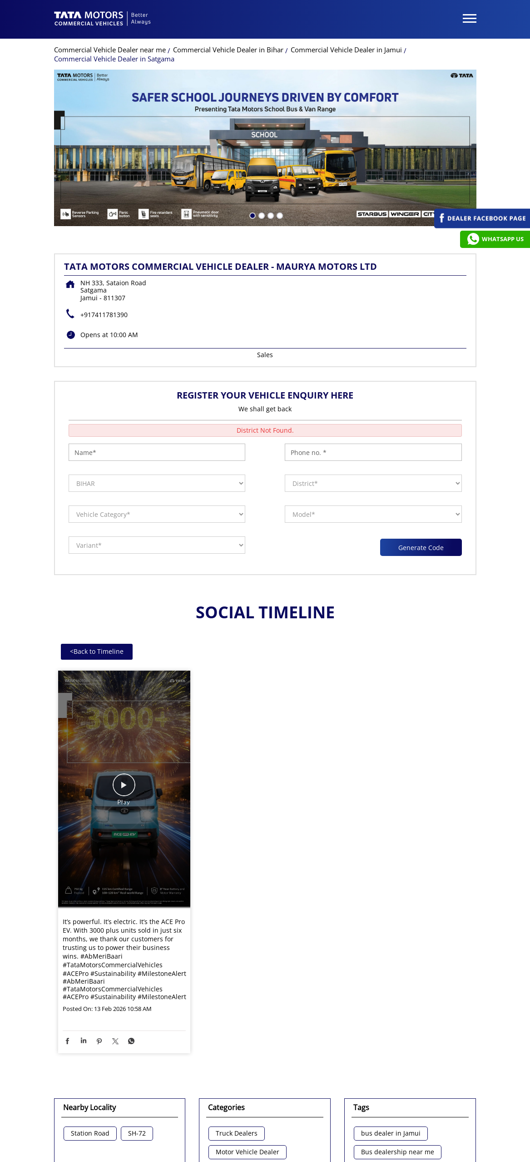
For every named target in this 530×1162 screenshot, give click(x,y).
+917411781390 (104, 212)
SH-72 (137, 1031)
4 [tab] (279, 112)
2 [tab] (260, 112)
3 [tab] (269, 112)
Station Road (90, 1031)
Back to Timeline (97, 549)
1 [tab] (251, 112)
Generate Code (420, 445)
